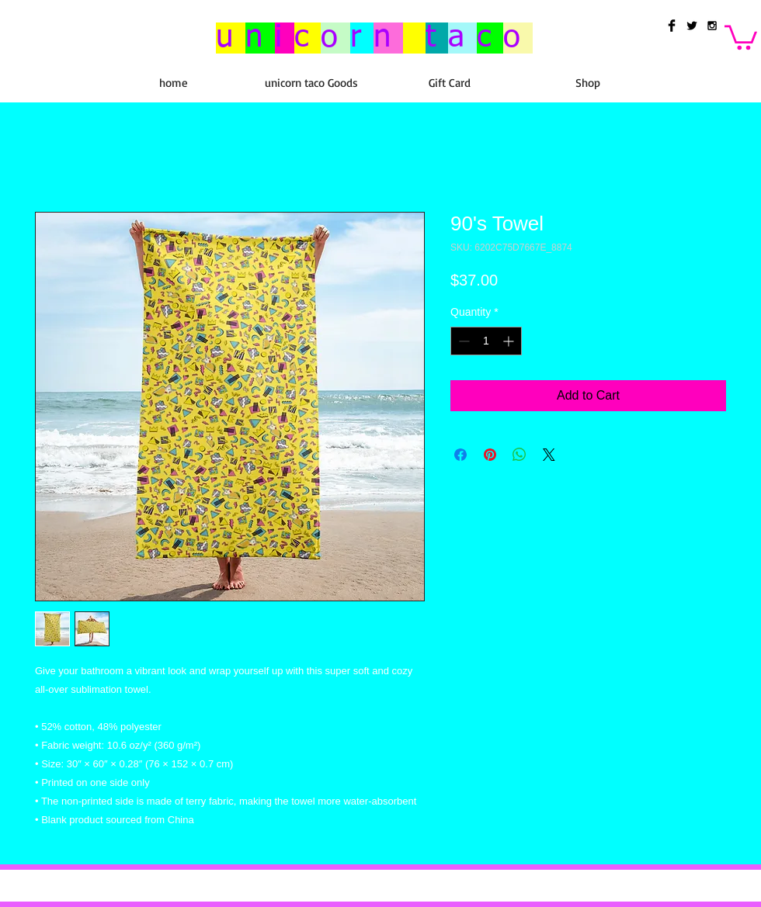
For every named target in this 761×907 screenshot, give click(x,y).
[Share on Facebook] (460, 454)
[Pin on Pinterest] (490, 454)
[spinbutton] (486, 341)
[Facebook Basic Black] (671, 25)
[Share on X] (549, 454)
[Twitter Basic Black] (692, 25)
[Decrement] (462, 341)
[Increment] (509, 341)
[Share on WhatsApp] (519, 454)
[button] (741, 36)
